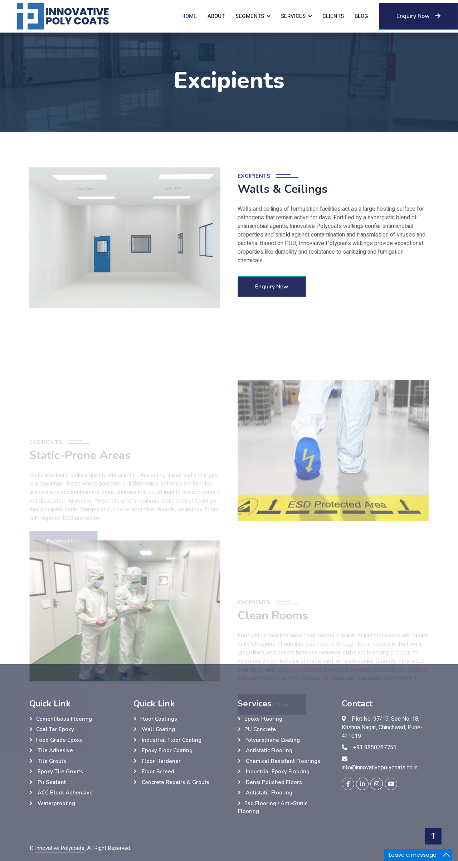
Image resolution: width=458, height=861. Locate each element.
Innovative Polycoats (59, 848)
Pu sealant (51, 782)
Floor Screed (157, 771)
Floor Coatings (158, 719)
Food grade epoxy (59, 740)
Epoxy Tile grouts (59, 771)
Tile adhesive (54, 750)
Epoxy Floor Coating (166, 750)
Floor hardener (160, 761)
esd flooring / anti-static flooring (272, 807)
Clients (333, 16)
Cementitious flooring (64, 719)
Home (189, 16)
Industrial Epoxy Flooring (277, 771)
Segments (249, 16)
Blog (361, 16)
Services (293, 16)
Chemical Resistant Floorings (282, 761)
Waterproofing (55, 803)
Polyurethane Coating (272, 740)
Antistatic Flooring (268, 750)
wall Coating (157, 729)
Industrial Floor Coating (170, 740)
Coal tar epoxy (55, 729)
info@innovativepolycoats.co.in (380, 767)
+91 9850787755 (374, 747)
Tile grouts (51, 761)
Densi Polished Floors (273, 782)
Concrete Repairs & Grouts (174, 782)
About (216, 16)
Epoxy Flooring (263, 719)
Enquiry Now (418, 16)
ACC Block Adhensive (64, 792)
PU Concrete (260, 729)
